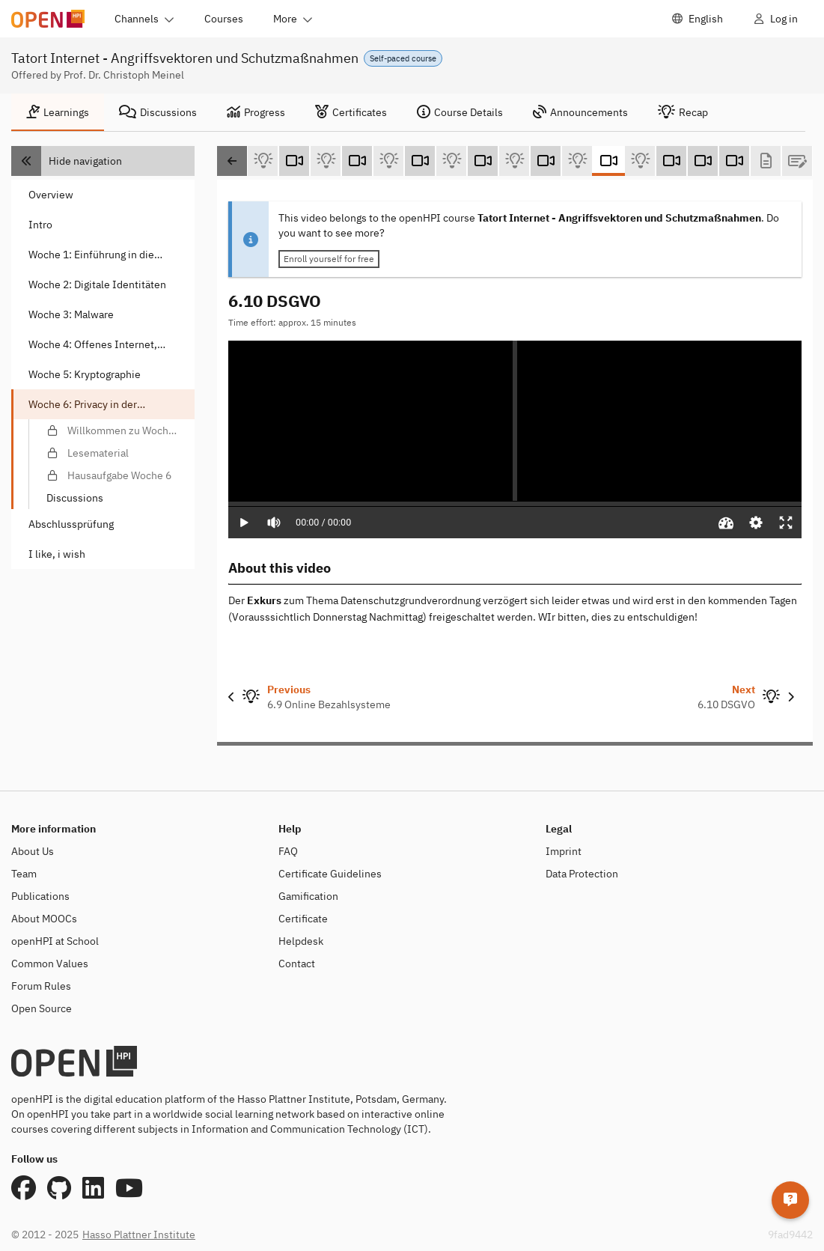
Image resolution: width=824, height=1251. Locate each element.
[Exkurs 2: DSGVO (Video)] (734, 161)
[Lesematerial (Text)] (766, 161)
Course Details (460, 112)
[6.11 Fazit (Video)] (671, 161)
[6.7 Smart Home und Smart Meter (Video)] (420, 161)
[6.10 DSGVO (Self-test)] (640, 161)
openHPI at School (55, 941)
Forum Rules (41, 986)
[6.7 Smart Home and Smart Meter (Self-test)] (451, 161)
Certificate (303, 918)
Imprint (564, 851)
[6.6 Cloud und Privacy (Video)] (357, 161)
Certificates (351, 112)
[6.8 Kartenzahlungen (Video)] (483, 161)
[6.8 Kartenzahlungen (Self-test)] (514, 161)
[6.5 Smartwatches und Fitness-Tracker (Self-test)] (326, 161)
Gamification (308, 896)
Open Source (41, 1008)
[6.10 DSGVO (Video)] (608, 161)
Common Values (49, 963)
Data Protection (582, 873)
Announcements (580, 112)
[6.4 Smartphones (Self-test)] (263, 161)
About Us (32, 851)
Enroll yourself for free (329, 258)
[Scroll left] (232, 161)
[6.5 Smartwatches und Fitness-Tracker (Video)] (294, 161)
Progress (256, 112)
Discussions (158, 112)
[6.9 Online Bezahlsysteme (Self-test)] (577, 161)
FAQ (288, 851)
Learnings (57, 112)
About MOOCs (44, 918)
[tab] (57, 112)
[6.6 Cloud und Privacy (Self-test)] (388, 161)
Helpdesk (300, 941)
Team (24, 873)
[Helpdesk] (790, 1195)
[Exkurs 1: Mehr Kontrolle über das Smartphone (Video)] (703, 161)
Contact (296, 963)
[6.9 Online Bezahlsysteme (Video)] (546, 161)
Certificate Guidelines (330, 873)
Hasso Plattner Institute (138, 1234)
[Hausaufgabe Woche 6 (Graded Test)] (797, 161)
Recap (683, 112)
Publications (40, 896)
